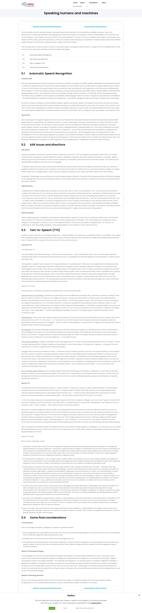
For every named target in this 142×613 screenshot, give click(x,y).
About (83, 3)
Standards (93, 3)
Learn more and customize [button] (85, 608)
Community (78, 6)
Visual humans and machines (95, 27)
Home (75, 3)
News (104, 3)
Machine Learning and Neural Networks (47, 27)
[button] (87, 6)
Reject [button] (65, 608)
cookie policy (95, 603)
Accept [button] (52, 608)
